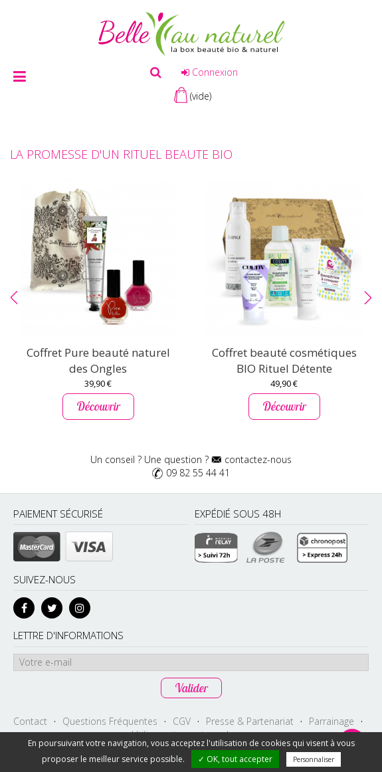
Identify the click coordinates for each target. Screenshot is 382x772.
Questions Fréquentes (109, 721)
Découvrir (98, 406)
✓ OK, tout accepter (235, 759)
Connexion (209, 72)
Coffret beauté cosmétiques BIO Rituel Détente (284, 360)
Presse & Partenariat (250, 721)
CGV (182, 721)
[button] (14, 297)
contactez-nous (258, 459)
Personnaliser (313, 759)
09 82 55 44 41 (198, 472)
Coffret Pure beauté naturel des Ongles (98, 360)
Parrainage (331, 721)
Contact (30, 721)
